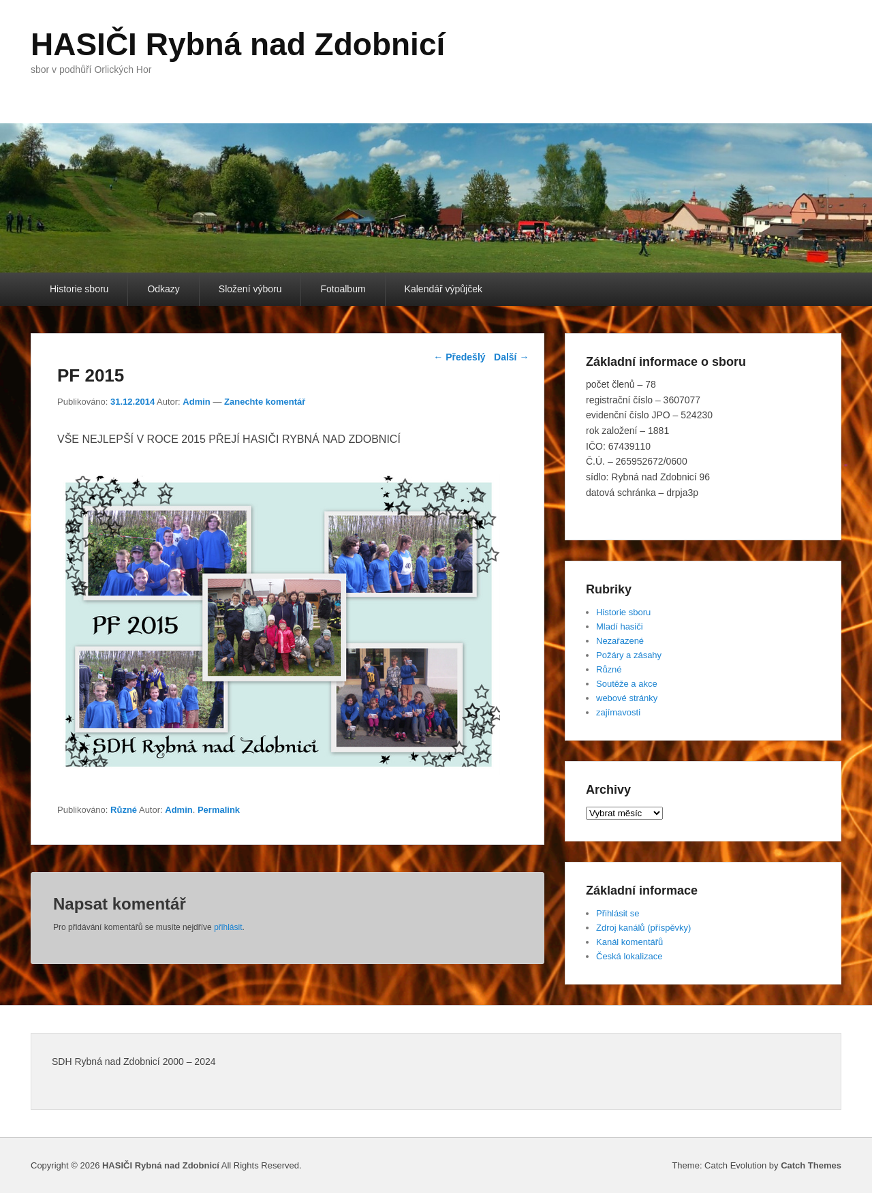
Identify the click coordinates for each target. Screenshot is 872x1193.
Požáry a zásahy (628, 655)
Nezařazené (620, 641)
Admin (196, 402)
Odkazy (163, 288)
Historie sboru (79, 288)
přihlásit (228, 927)
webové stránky (626, 698)
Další (511, 357)
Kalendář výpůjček (443, 288)
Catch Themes (811, 1165)
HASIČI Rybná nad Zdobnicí (238, 44)
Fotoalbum (342, 288)
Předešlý (459, 357)
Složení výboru (250, 288)
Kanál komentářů (629, 942)
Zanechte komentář (264, 402)
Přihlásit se (618, 913)
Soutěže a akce (626, 684)
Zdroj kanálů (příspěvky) (643, 928)
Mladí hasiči (619, 626)
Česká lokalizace (629, 956)
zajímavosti (618, 712)
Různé (123, 810)
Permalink (219, 810)
